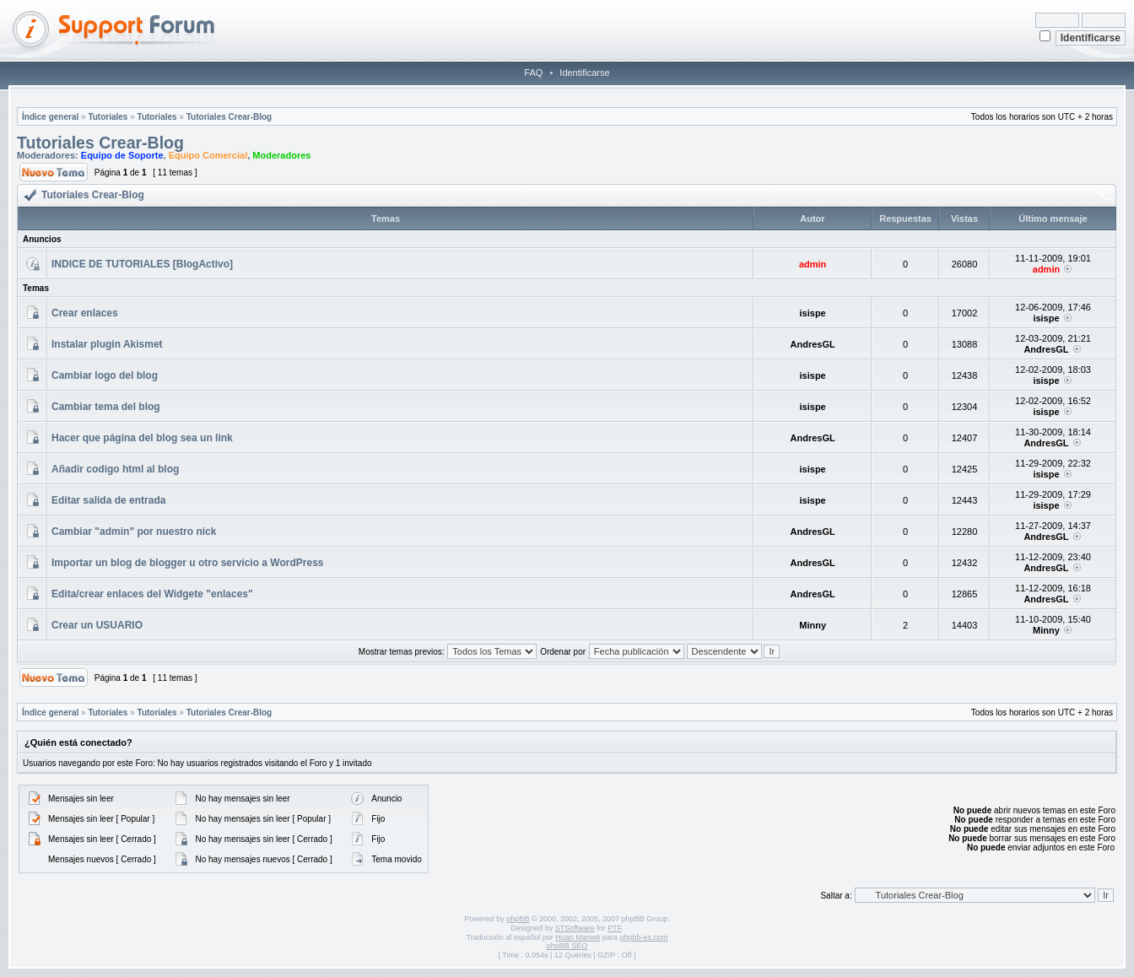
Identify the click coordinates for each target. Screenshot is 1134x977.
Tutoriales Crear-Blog (229, 116)
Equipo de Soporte (122, 155)
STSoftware (575, 928)
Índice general (50, 116)
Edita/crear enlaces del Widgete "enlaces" (152, 594)
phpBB (517, 919)
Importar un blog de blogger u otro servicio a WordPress (187, 563)
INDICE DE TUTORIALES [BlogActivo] (142, 264)
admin (812, 264)
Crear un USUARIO (97, 625)
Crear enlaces (84, 313)
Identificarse (584, 72)
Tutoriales (107, 116)
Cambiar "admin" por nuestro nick (133, 531)
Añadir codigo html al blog (115, 469)
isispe (813, 313)
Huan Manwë (577, 937)
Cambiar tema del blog (105, 407)
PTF (614, 928)
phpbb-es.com (643, 937)
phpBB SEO (567, 946)
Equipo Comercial (208, 155)
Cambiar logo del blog (104, 375)
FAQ (533, 72)
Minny (812, 625)
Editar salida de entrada (108, 500)
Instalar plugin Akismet (107, 344)
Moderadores (281, 155)
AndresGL (813, 344)
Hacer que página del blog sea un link (142, 438)
